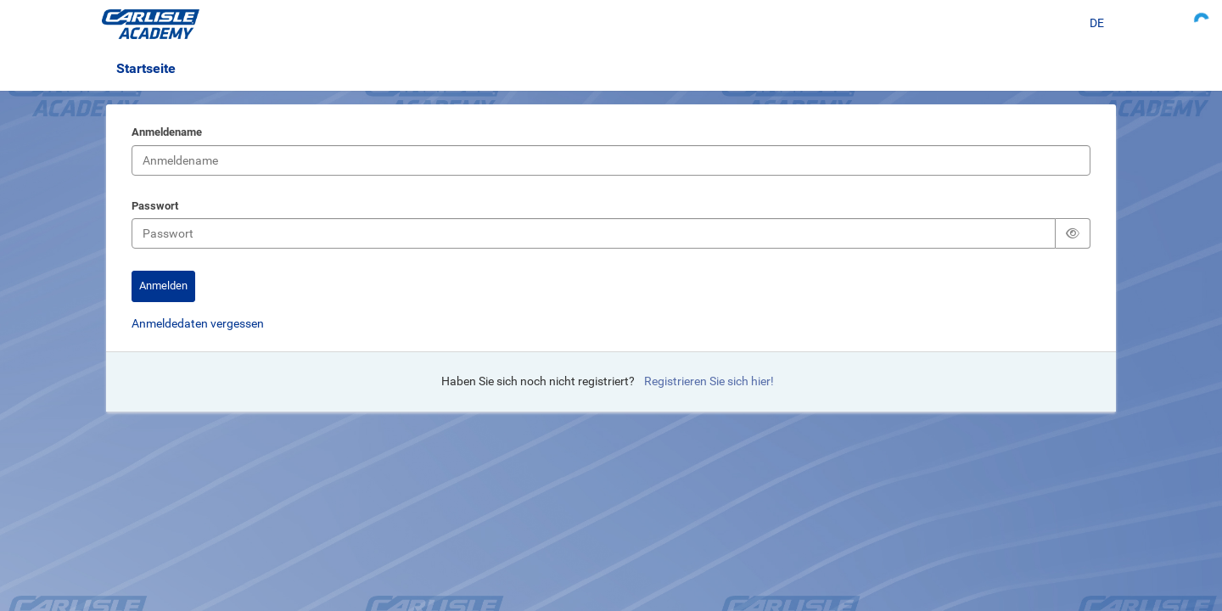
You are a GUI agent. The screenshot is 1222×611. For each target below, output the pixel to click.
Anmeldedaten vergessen (198, 323)
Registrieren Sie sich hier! (709, 381)
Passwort (155, 207)
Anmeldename (167, 133)
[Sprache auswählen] (1096, 24)
